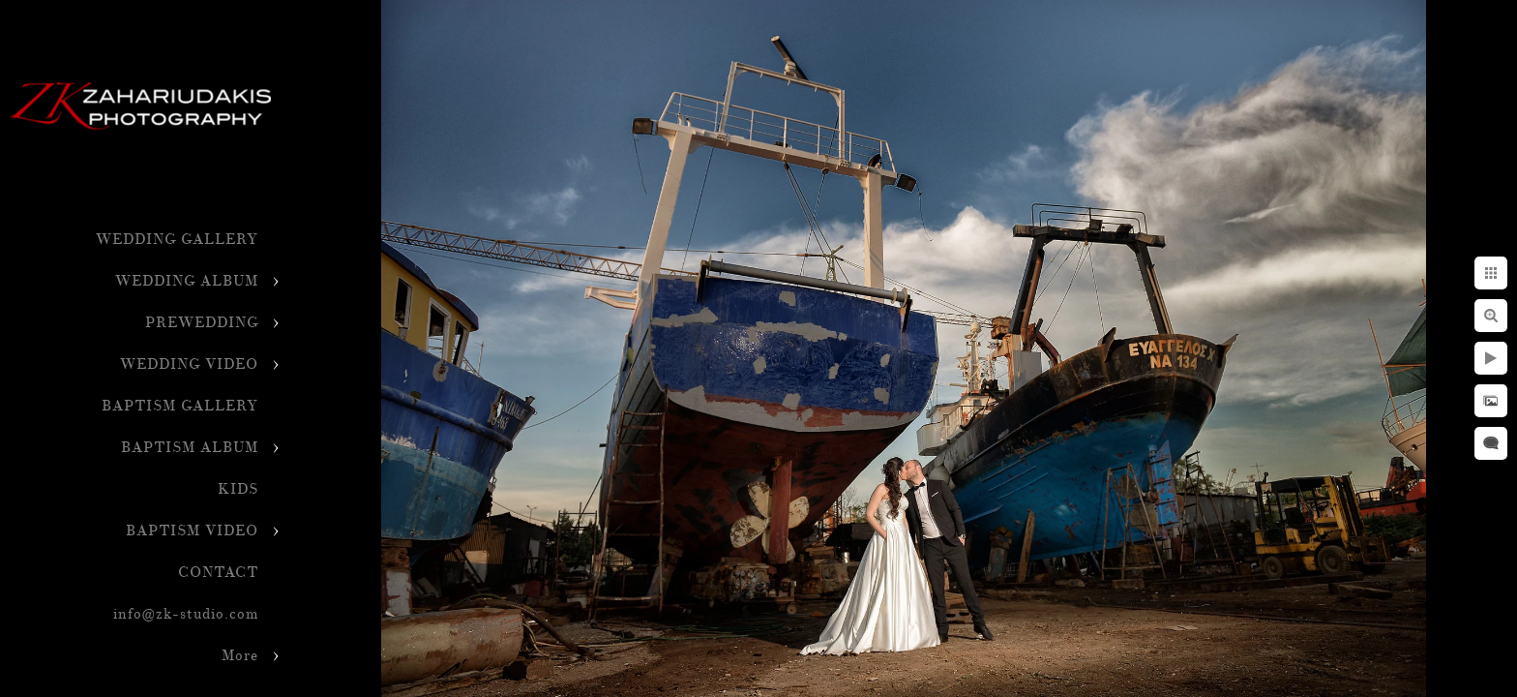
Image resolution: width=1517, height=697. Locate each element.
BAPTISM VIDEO (192, 531)
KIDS (238, 489)
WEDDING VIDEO (189, 364)
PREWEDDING (201, 323)
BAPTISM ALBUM (189, 448)
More (240, 656)
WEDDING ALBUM (186, 281)
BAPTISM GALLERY (180, 406)
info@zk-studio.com (185, 614)
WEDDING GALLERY (177, 239)
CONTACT (218, 572)
